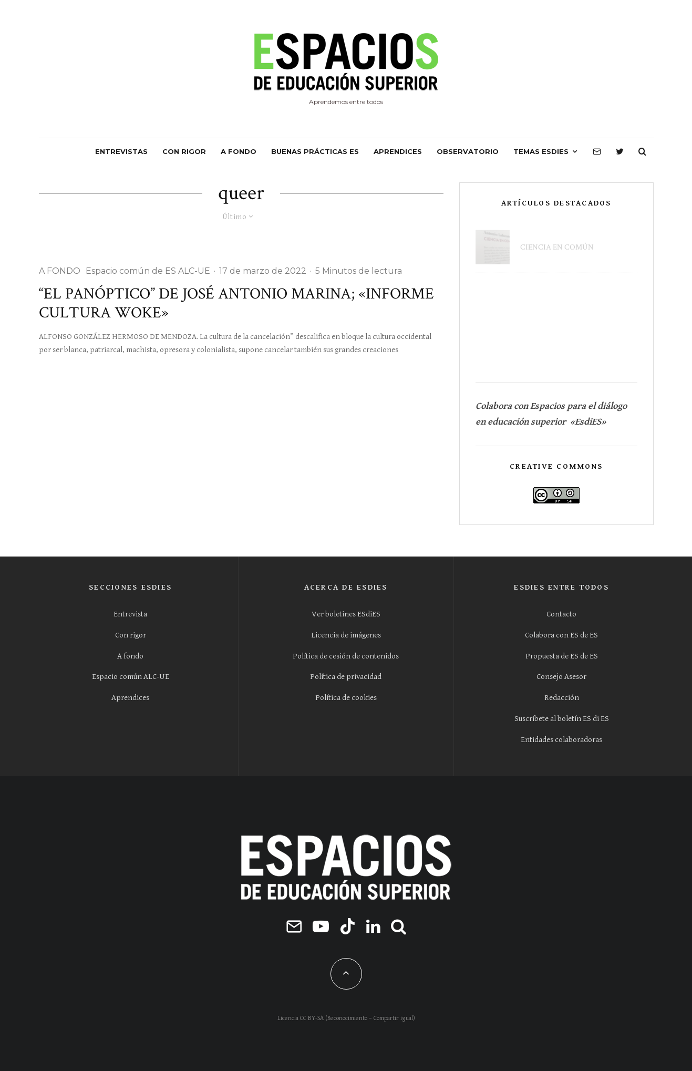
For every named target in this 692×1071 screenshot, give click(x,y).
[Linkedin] (373, 926)
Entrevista (130, 614)
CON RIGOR (184, 151)
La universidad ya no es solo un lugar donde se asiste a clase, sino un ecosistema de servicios (569, 293)
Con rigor (130, 635)
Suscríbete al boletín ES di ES (561, 718)
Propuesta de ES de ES (561, 656)
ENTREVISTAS (121, 151)
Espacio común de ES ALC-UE (148, 271)
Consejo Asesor (561, 676)
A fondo (130, 656)
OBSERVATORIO (468, 151)
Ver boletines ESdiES (346, 614)
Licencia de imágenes (346, 635)
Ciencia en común (557, 241)
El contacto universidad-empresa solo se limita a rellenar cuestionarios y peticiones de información (576, 347)
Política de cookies (346, 697)
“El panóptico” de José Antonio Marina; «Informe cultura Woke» (236, 304)
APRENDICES (398, 151)
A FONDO (238, 151)
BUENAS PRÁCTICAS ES (315, 151)
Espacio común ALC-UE (130, 676)
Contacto (561, 614)
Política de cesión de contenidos (346, 656)
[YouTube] (320, 926)
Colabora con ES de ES (561, 635)
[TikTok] (347, 926)
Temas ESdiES (541, 151)
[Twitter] (619, 152)
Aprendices (130, 697)
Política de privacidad (345, 676)
